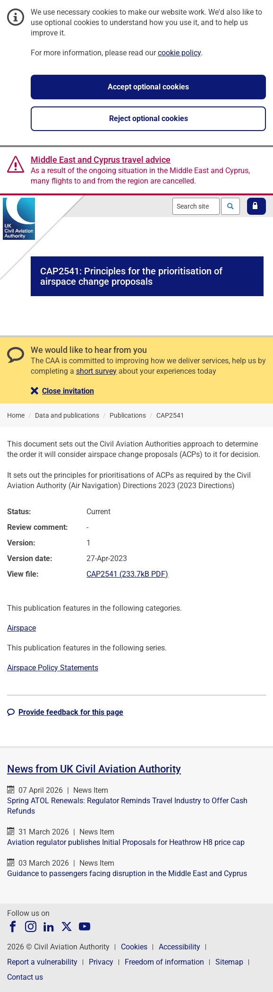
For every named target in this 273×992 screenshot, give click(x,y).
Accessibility (179, 946)
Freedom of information (164, 961)
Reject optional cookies (148, 118)
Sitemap (229, 961)
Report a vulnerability (42, 961)
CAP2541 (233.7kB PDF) (127, 574)
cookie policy (179, 52)
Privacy (101, 961)
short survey (96, 371)
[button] (256, 206)
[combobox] (196, 206)
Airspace (21, 627)
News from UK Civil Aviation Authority (94, 769)
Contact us (25, 977)
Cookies (134, 946)
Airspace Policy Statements (52, 667)
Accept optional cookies (148, 86)
